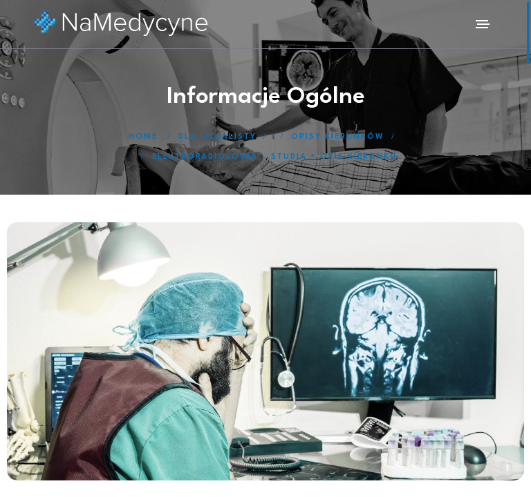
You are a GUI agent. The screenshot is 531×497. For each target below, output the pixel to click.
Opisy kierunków (337, 137)
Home (143, 137)
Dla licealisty (217, 137)
